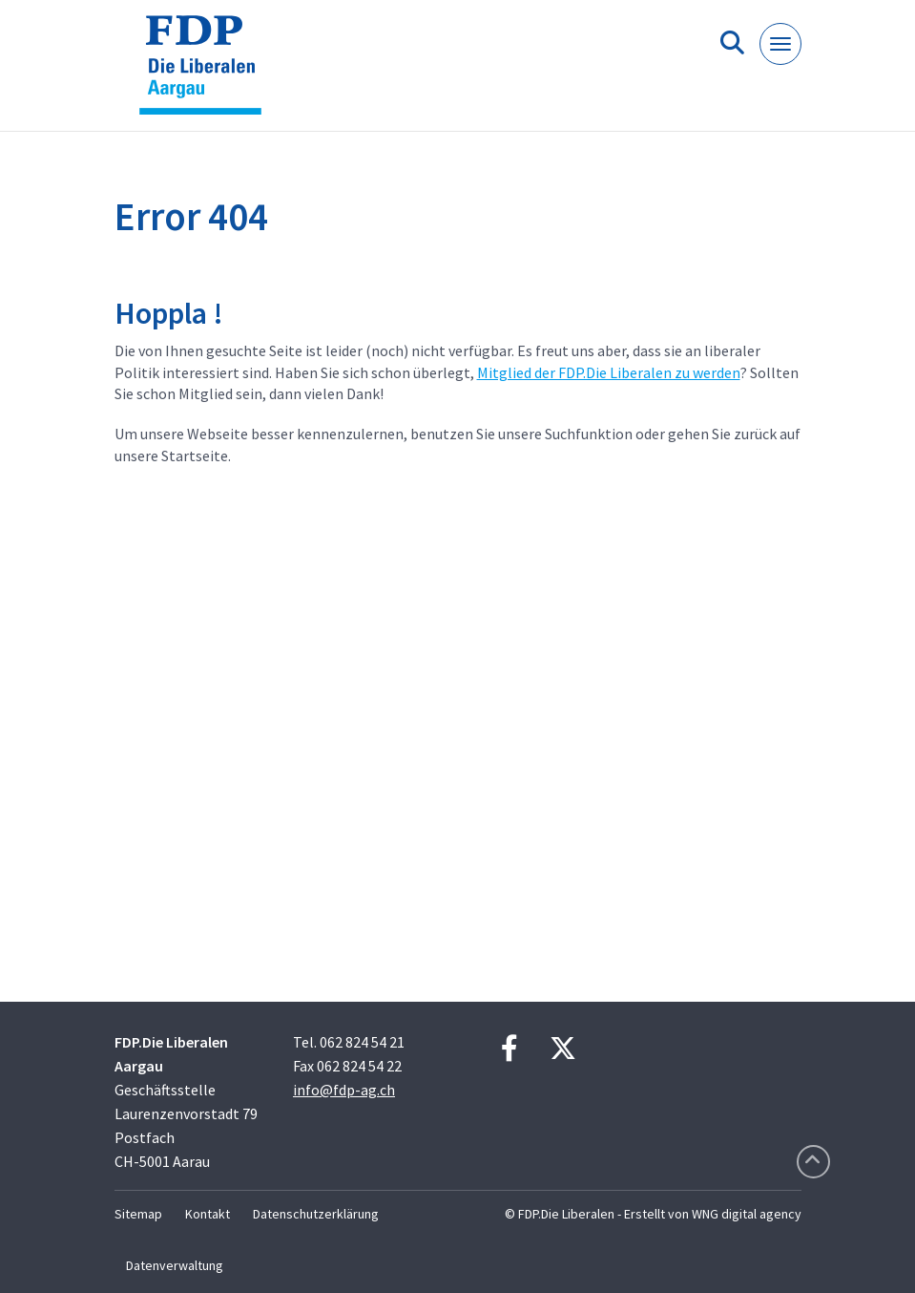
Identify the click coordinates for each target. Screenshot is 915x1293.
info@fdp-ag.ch (344, 1089)
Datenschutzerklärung (316, 1213)
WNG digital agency (746, 1213)
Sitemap (138, 1213)
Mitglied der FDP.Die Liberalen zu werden (608, 372)
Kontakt (207, 1213)
